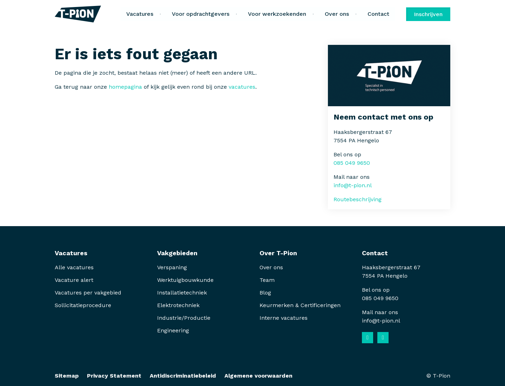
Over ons (271, 267)
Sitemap (67, 375)
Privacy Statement (114, 375)
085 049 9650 (352, 163)
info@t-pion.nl (353, 185)
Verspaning (172, 267)
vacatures (242, 86)
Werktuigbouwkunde (185, 280)
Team (267, 280)
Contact (378, 14)
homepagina (125, 86)
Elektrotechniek (178, 305)
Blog (265, 292)
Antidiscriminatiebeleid (183, 375)
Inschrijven (428, 14)
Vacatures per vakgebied (88, 292)
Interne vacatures (284, 317)
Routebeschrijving (358, 199)
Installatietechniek (182, 292)
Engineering (173, 330)
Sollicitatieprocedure (84, 305)
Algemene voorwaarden (258, 375)
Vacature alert (74, 280)
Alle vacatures (74, 267)
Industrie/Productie (183, 317)
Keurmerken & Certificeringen (300, 305)
